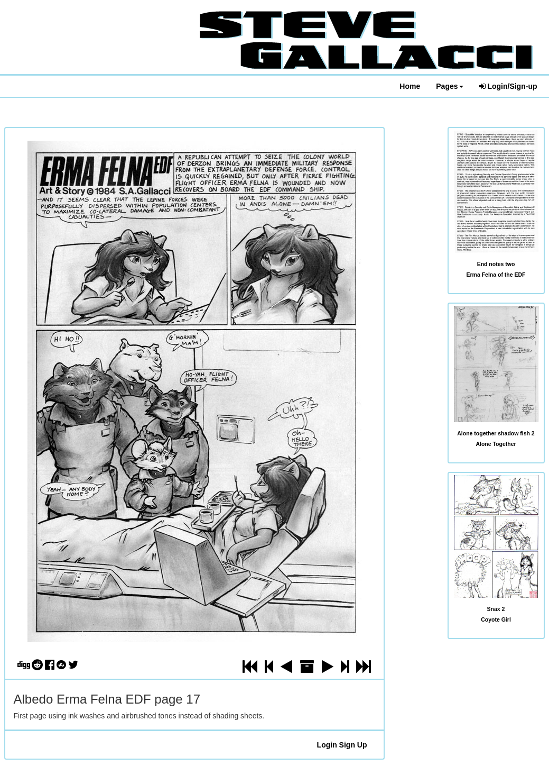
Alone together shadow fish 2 (495, 433)
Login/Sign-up (508, 86)
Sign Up (353, 745)
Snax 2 (496, 609)
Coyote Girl (496, 619)
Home (409, 86)
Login (327, 745)
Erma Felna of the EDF (495, 274)
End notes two (496, 264)
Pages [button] (449, 86)
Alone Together (496, 444)
